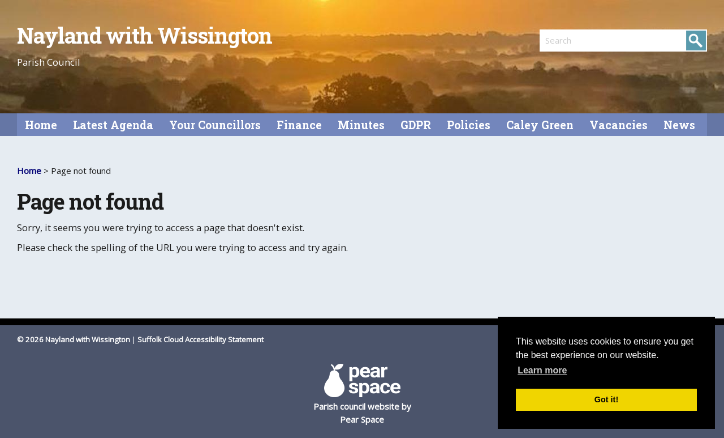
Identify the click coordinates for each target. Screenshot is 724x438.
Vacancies (618, 125)
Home (41, 125)
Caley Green (540, 125)
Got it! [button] (606, 399)
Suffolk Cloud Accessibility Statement (200, 339)
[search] (581, 40)
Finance (299, 125)
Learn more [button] (542, 370)
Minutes (361, 125)
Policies (468, 125)
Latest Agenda (113, 125)
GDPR (415, 125)
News (679, 125)
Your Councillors (215, 125)
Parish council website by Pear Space (362, 394)
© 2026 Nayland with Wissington (73, 339)
